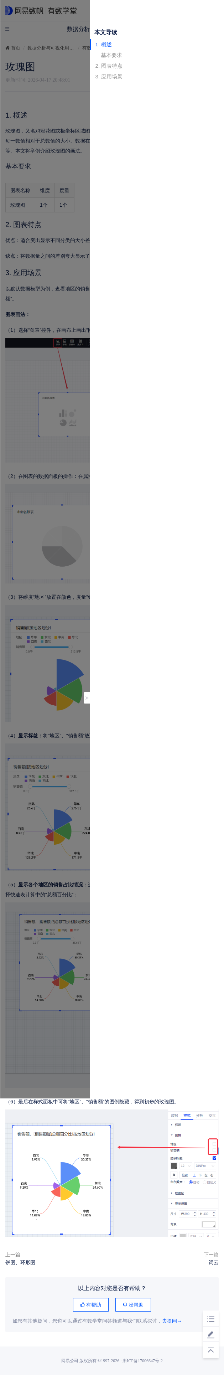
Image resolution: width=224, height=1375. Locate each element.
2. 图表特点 (109, 66)
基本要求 (111, 55)
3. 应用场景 (109, 76)
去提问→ (172, 1321)
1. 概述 (103, 44)
